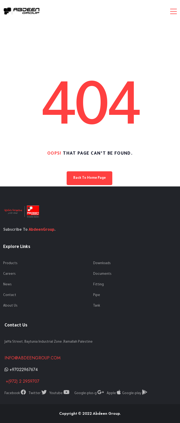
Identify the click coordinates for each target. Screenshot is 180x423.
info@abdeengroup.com (33, 358)
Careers (9, 274)
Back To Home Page (89, 178)
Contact (9, 295)
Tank (96, 306)
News (7, 285)
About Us (10, 306)
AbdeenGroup (41, 230)
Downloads (102, 263)
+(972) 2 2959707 (22, 381)
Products (10, 263)
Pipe (96, 295)
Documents (102, 274)
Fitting (98, 285)
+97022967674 (21, 370)
